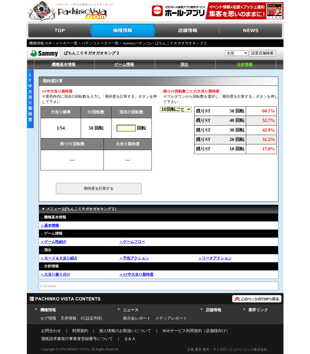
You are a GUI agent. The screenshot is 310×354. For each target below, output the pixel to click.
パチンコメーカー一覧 (100, 43)
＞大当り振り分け (55, 274)
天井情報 (68, 318)
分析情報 (245, 64)
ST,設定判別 (91, 318)
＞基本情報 (49, 225)
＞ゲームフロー (132, 242)
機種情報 (123, 31)
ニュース (131, 310)
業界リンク (258, 310)
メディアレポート (171, 318)
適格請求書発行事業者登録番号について (77, 339)
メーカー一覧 (66, 43)
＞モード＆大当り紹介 (59, 258)
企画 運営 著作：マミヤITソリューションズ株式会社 (227, 349)
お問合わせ (51, 331)
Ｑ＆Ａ (130, 339)
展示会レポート (137, 318)
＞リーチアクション (215, 258)
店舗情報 (187, 31)
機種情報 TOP (40, 43)
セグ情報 (48, 318)
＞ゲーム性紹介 (53, 242)
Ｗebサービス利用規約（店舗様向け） (196, 331)
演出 (184, 64)
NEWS (251, 31)
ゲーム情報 (124, 64)
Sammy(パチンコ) (137, 43)
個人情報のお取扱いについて (125, 331)
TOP (59, 31)
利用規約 (80, 331)
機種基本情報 (64, 64)
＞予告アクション (134, 258)
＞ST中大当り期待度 (136, 274)
